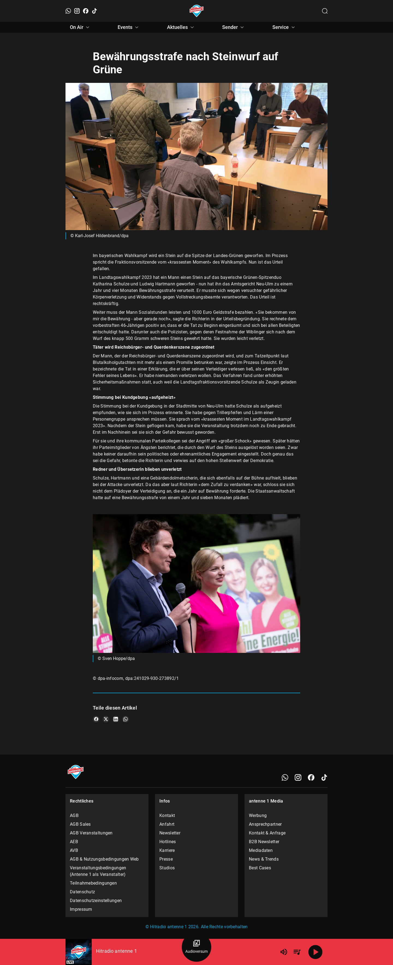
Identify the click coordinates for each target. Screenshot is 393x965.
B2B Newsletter (264, 841)
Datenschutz (82, 891)
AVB (74, 850)
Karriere (167, 850)
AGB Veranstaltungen (91, 833)
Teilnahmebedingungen (93, 883)
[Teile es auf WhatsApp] (125, 719)
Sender (233, 27)
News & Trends (264, 859)
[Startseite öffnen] (197, 11)
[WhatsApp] (68, 11)
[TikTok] (94, 11)
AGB (74, 815)
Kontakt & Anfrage (267, 833)
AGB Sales (80, 824)
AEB (74, 841)
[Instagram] (77, 11)
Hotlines (167, 841)
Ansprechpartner (265, 824)
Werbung (258, 815)
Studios (167, 867)
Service (284, 27)
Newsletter (169, 833)
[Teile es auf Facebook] (96, 719)
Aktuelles (181, 27)
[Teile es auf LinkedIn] (115, 719)
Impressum (81, 909)
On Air (80, 27)
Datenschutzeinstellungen (96, 900)
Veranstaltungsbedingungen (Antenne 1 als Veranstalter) (98, 871)
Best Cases (260, 867)
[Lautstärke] (283, 952)
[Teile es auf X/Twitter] (106, 719)
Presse (166, 859)
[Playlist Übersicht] (297, 952)
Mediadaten (261, 850)
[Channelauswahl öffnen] (324, 11)
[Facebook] (85, 11)
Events (129, 27)
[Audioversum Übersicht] (196, 947)
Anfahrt (166, 824)
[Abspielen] (315, 952)
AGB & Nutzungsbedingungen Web (104, 859)
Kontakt (167, 815)
